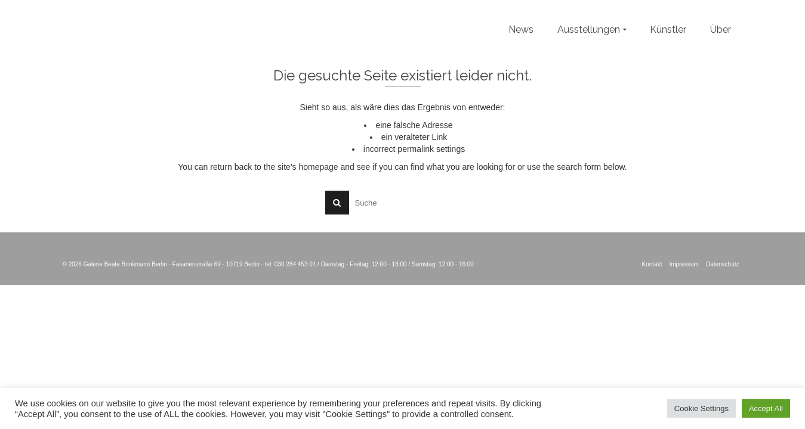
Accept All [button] (766, 408)
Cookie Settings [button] (701, 408)
